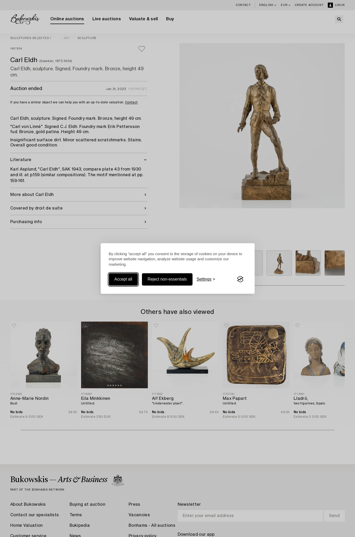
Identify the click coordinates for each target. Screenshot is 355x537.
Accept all (123, 279)
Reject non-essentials (167, 279)
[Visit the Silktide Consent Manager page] (240, 279)
